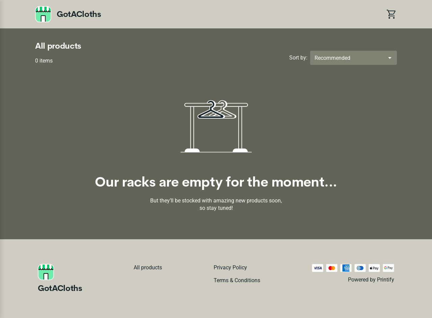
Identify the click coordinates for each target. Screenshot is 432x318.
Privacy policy (230, 267)
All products (148, 267)
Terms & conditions (237, 280)
